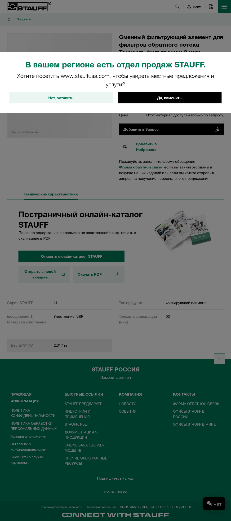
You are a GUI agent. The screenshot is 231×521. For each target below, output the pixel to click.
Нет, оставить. (61, 97)
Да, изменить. (169, 97)
